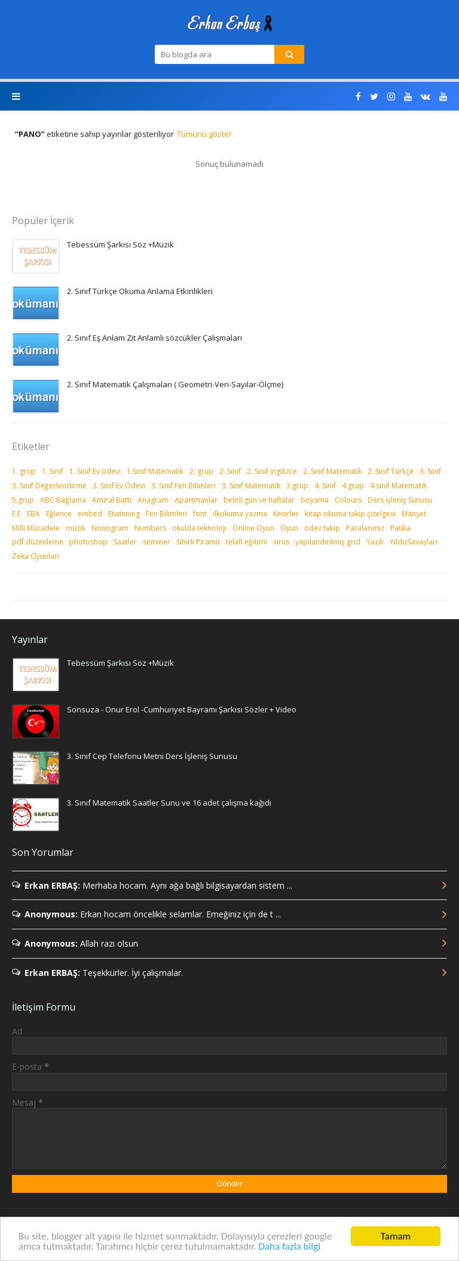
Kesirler (286, 514)
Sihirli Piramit (198, 542)
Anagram (153, 500)
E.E (16, 514)
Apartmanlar (196, 500)
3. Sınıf (430, 471)
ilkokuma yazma (240, 514)
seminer (156, 542)
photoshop (88, 542)
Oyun (289, 528)
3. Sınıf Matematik (251, 485)
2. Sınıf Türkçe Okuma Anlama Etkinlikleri (140, 291)
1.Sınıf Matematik (155, 471)
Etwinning (124, 514)
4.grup (353, 485)
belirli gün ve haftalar (259, 500)
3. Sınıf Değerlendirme (49, 485)
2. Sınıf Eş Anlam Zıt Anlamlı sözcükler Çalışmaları (154, 337)
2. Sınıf (230, 471)
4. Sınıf (325, 485)
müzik (75, 528)
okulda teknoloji (199, 528)
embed (90, 514)
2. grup (201, 471)
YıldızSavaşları (413, 542)
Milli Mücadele (36, 528)
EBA (33, 514)
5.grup (23, 500)
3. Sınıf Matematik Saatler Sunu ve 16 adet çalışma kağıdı (169, 802)
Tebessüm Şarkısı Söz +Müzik (120, 244)
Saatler (125, 542)
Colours (348, 500)
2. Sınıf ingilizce (272, 471)
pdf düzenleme (37, 542)
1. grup (24, 471)
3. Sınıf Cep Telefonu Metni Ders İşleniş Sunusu (152, 756)
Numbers (150, 528)
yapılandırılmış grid (327, 542)
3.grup (297, 485)
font (200, 514)
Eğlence (59, 514)
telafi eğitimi (246, 542)
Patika (400, 528)
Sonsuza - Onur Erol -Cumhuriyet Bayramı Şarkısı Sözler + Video (181, 709)
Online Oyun (253, 528)
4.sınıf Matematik (398, 485)
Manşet (414, 514)
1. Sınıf (52, 471)
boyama (315, 500)
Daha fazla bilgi (289, 1247)
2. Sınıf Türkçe (391, 471)
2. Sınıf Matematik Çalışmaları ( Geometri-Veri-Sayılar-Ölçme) (175, 384)
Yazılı (375, 542)
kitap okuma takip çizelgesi (350, 514)
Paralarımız (365, 528)
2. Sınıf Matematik (332, 471)
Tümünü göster (204, 133)
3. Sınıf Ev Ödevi (119, 485)
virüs (281, 542)
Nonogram (109, 528)
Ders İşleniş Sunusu (400, 500)
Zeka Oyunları (35, 556)
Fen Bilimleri (166, 514)
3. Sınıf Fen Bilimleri (183, 485)
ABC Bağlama (63, 500)
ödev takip (322, 528)
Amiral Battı (111, 500)
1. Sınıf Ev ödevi (95, 471)
